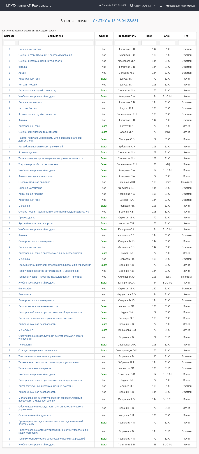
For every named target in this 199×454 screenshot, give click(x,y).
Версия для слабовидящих (180, 6)
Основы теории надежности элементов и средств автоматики (54, 211)
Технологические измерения (35, 368)
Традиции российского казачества (38, 164)
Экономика (25, 294)
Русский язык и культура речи (36, 223)
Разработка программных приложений (41, 146)
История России (28, 84)
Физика (23, 67)
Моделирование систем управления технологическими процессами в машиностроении (50, 399)
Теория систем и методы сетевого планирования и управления (55, 265)
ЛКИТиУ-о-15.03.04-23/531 (116, 21)
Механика (24, 205)
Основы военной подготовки (35, 415)
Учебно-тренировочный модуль (37, 96)
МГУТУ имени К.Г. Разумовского (28, 5)
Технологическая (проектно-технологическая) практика (50, 276)
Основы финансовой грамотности (38, 132)
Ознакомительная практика (34, 182)
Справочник (143, 5)
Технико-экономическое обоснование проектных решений (52, 438)
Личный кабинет (112, 5)
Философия (25, 288)
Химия (22, 72)
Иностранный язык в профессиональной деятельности (50, 253)
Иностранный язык (29, 78)
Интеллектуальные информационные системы (46, 318)
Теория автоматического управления (40, 356)
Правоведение (27, 217)
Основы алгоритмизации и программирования (45, 55)
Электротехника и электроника (36, 241)
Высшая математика (30, 49)
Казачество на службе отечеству (37, 90)
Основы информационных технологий (40, 61)
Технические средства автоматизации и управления (49, 271)
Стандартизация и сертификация (38, 350)
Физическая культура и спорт (35, 176)
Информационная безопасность (37, 324)
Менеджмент (26, 330)
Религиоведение (28, 152)
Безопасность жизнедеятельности (38, 306)
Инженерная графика (31, 194)
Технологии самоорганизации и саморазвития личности (51, 158)
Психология (25, 344)
